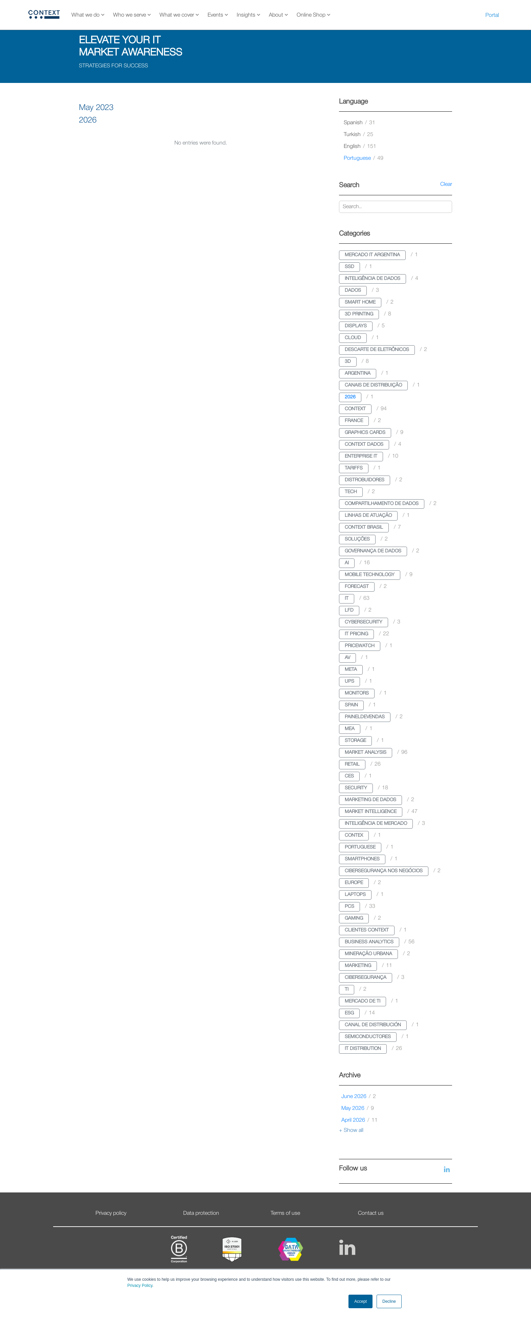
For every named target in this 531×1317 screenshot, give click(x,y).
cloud (353, 338)
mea (350, 729)
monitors (357, 693)
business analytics (369, 942)
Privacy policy (110, 1213)
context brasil (364, 527)
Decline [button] (389, 1301)
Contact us (371, 1213)
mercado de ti (362, 1001)
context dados (364, 444)
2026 (350, 397)
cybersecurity (363, 622)
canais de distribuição (373, 385)
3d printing (359, 314)
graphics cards (365, 433)
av (347, 658)
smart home (360, 302)
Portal (492, 15)
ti (346, 989)
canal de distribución (373, 1025)
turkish (358, 134)
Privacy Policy (139, 1285)
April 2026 (359, 1120)
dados (353, 290)
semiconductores (368, 1037)
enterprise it (361, 456)
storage (355, 741)
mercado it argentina (372, 255)
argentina (357, 373)
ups (349, 681)
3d (348, 361)
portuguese (363, 158)
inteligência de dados (372, 279)
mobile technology (370, 575)
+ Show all (351, 1130)
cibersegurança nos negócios (384, 871)
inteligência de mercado (376, 823)
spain (351, 705)
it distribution (363, 1049)
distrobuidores (364, 480)
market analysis (365, 752)
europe (354, 883)
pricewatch (360, 646)
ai (347, 563)
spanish (359, 122)
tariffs (354, 468)
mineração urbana (368, 954)
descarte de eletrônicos (377, 350)
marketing (358, 966)
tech (351, 492)
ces (349, 776)
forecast (357, 587)
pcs (349, 906)
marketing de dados (370, 800)
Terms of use (285, 1213)
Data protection (201, 1213)
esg (349, 1013)
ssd (349, 267)
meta (351, 669)
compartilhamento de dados (382, 504)
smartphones (362, 859)
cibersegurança (365, 977)
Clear (446, 184)
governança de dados (373, 551)
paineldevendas (365, 717)
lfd (349, 610)
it (346, 598)
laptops (355, 895)
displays (356, 326)
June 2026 (358, 1096)
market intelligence (371, 812)
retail (352, 764)
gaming (354, 918)
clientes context (367, 930)
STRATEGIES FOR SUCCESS (113, 66)
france (354, 421)
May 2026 (357, 1108)
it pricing (356, 634)
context (355, 409)
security (356, 788)
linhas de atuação (368, 515)
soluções (357, 539)
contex (354, 835)
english (360, 146)
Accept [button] (360, 1301)
